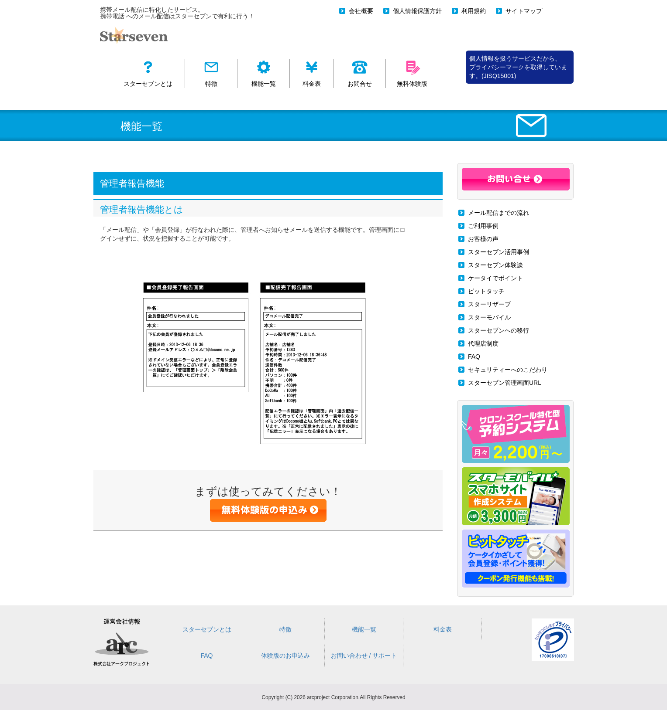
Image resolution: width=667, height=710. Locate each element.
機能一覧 (364, 629)
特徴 (285, 629)
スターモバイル (489, 317)
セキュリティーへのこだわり (507, 369)
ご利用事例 (483, 225)
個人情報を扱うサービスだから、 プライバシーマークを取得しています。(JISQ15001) (518, 67)
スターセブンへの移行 (498, 330)
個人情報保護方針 (417, 10)
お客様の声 (483, 238)
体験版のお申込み (285, 655)
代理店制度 (483, 343)
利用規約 (473, 10)
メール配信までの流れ (498, 212)
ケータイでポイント (495, 278)
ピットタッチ (486, 291)
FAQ (474, 356)
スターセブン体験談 (495, 265)
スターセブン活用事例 (498, 251)
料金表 (442, 629)
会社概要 (361, 10)
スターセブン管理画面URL (504, 382)
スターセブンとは (206, 629)
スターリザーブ (489, 304)
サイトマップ (523, 10)
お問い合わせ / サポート (364, 655)
